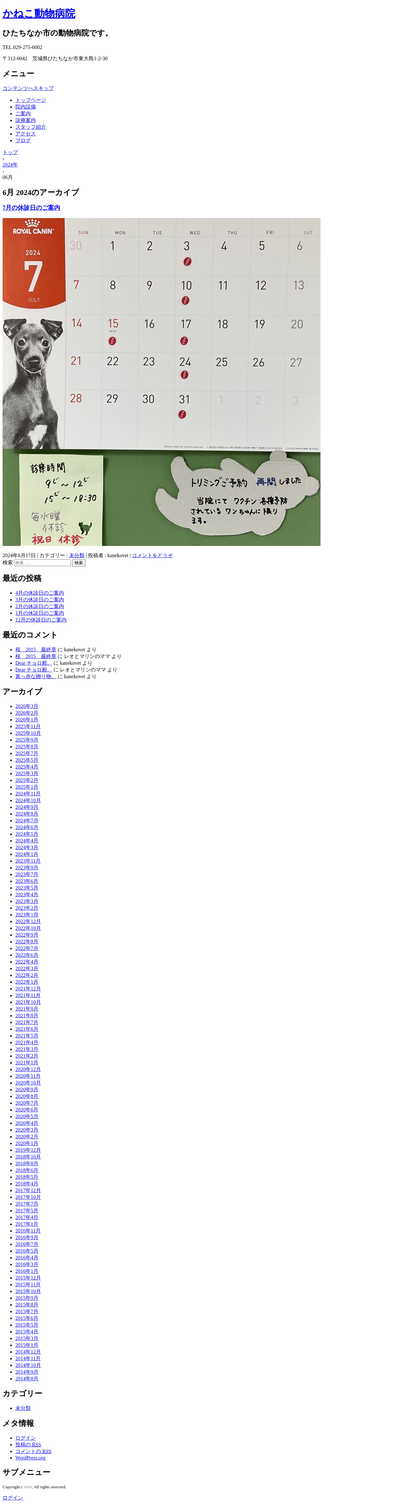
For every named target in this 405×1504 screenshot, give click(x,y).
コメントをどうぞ (152, 555)
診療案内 (25, 120)
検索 (8, 562)
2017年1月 (26, 1224)
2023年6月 (26, 881)
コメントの (33, 1451)
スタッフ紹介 (30, 127)
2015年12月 (28, 1277)
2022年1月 (26, 982)
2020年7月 (26, 1103)
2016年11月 (28, 1230)
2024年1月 (26, 854)
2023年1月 (26, 914)
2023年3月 (26, 901)
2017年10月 (28, 1197)
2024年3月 (26, 847)
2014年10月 (28, 1365)
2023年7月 (26, 874)
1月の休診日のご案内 (39, 613)
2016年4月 (26, 1257)
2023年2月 (26, 908)
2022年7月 (26, 948)
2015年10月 (28, 1291)
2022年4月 (26, 961)
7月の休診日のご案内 (31, 207)
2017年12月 (28, 1190)
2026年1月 (26, 719)
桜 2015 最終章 (35, 649)
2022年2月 (26, 975)
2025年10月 (28, 733)
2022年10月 (28, 928)
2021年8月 (26, 1015)
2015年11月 (28, 1284)
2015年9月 (26, 1298)
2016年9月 (26, 1237)
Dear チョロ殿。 (33, 663)
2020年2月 (26, 1136)
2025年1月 (26, 787)
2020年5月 (26, 1116)
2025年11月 (28, 726)
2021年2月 (26, 1056)
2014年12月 (28, 1351)
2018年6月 (26, 1170)
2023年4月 (26, 894)
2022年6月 (26, 955)
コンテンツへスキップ (28, 88)
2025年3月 (26, 773)
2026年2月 (26, 713)
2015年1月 (26, 1345)
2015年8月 (26, 1304)
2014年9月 (26, 1372)
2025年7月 (26, 753)
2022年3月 (26, 968)
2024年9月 (26, 807)
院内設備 (25, 107)
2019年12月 (28, 1150)
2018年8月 (26, 1163)
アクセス (25, 133)
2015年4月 (26, 1331)
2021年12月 (28, 988)
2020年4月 (26, 1123)
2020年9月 (26, 1089)
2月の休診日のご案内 (39, 606)
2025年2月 (26, 780)
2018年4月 (26, 1183)
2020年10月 (28, 1082)
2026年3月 (26, 706)
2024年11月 (28, 793)
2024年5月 (26, 834)
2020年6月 (26, 1109)
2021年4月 (26, 1042)
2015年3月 (26, 1338)
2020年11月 (28, 1076)
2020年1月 (26, 1143)
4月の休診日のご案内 (39, 593)
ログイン (25, 1438)
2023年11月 (28, 861)
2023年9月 (26, 867)
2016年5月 (26, 1251)
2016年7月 (26, 1244)
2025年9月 (26, 740)
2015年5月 (26, 1325)
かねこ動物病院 (39, 13)
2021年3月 (26, 1049)
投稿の (28, 1444)
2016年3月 (26, 1264)
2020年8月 (26, 1096)
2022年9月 (26, 935)
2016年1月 (26, 1271)
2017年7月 (26, 1204)
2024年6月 (26, 827)
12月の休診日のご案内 (41, 619)
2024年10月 (28, 800)
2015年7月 (26, 1311)
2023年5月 (26, 887)
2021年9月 (26, 1009)
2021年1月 (26, 1062)
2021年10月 (28, 1002)
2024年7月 (26, 820)
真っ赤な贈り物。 (35, 676)
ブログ (23, 140)
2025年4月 (26, 766)
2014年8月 (26, 1378)
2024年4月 (26, 840)
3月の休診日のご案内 (39, 599)
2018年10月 (28, 1156)
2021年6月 (26, 1029)
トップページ (30, 100)
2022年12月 (28, 921)
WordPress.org (30, 1457)
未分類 (77, 555)
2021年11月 (28, 995)
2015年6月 (26, 1318)
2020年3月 (26, 1130)
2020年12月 (28, 1069)
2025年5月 (26, 760)
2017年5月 (26, 1210)
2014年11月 (28, 1358)
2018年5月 (26, 1177)
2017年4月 (26, 1217)
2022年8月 (26, 941)
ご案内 (23, 113)
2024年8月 (26, 814)
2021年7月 (26, 1022)
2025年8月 (26, 746)
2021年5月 (26, 1035)
